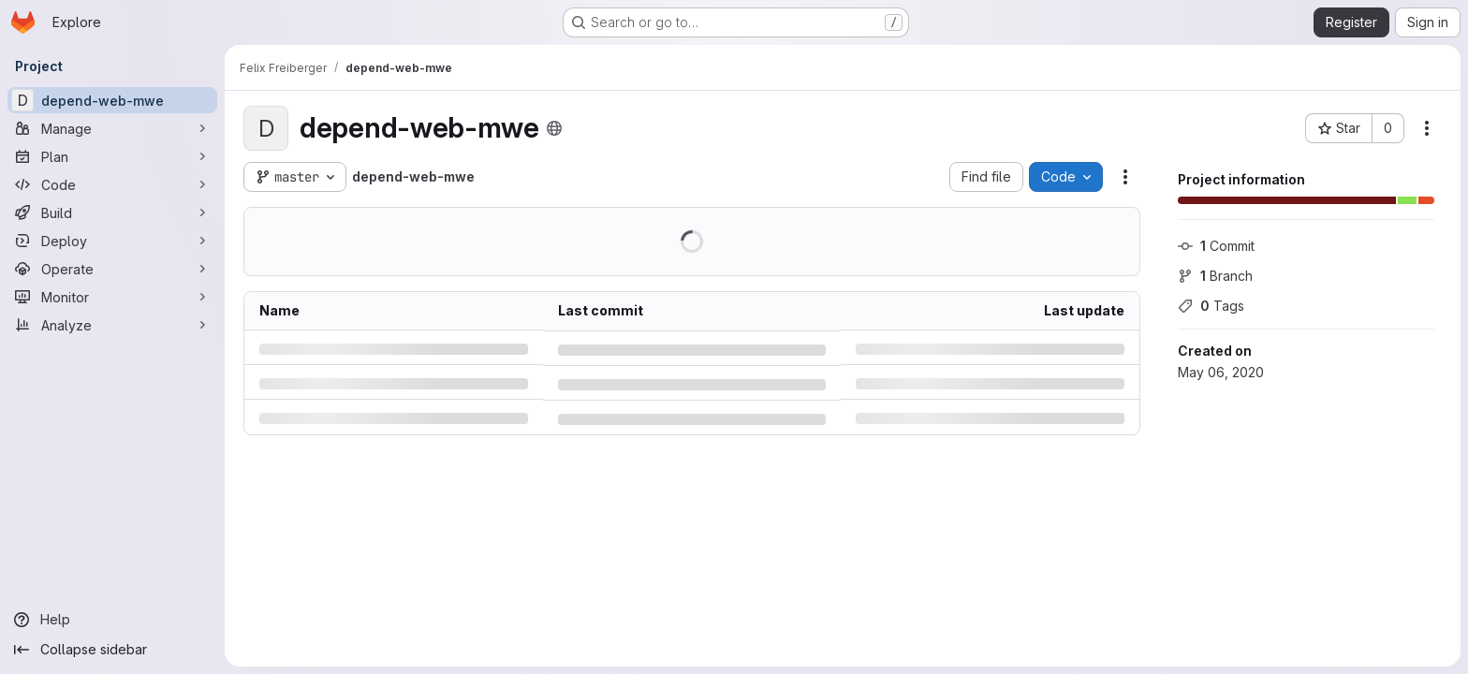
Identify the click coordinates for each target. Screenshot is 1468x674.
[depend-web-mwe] (112, 100)
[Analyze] (112, 325)
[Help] (112, 620)
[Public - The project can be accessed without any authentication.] (554, 128)
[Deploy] (112, 240)
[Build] (112, 212)
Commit (1216, 246)
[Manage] (112, 128)
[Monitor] (112, 297)
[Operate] (112, 269)
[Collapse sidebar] (112, 650)
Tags (1211, 306)
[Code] (112, 184)
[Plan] (112, 156)
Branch (1215, 276)
